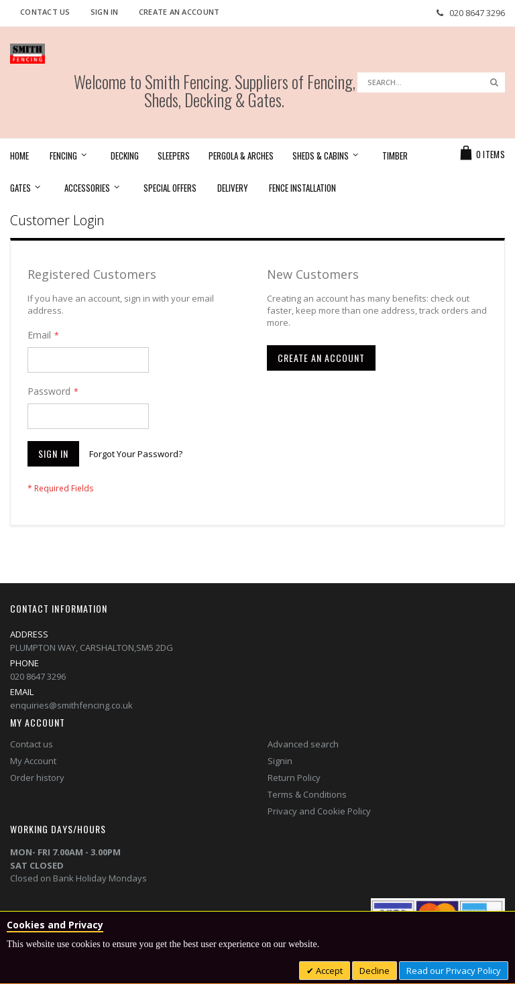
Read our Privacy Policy (453, 971)
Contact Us (45, 12)
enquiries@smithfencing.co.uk (71, 705)
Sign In (105, 12)
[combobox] (431, 82)
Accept (328, 971)
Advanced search (303, 744)
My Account (33, 761)
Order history (37, 778)
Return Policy (294, 778)
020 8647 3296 (477, 13)
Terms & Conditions (307, 794)
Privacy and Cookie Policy (319, 811)
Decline (374, 971)
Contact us (31, 744)
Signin (280, 761)
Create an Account (179, 12)
